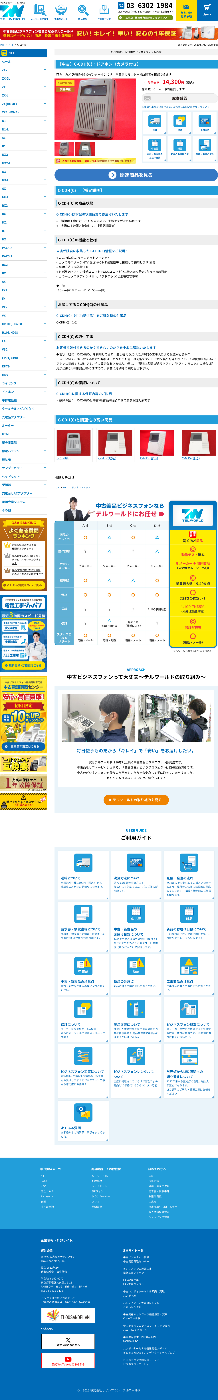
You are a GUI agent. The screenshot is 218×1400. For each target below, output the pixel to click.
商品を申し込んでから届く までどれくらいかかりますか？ (26, 559)
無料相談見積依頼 (186, 14)
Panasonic (47, 1196)
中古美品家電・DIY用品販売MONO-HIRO (139, 1339)
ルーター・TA (100, 1176)
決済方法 (154, 1181)
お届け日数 (155, 1196)
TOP (2, 44)
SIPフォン (98, 1191)
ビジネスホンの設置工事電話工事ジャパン (137, 1270)
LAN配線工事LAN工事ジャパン (133, 1282)
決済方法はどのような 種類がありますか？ (24, 546)
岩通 (43, 1201)
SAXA (44, 1181)
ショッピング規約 (159, 1217)
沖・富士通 (47, 1206)
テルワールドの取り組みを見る (137, 799)
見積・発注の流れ (159, 1186)
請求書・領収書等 (159, 1191)
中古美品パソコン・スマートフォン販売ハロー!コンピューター (146, 1327)
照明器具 (97, 1206)
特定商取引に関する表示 (163, 1206)
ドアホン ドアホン (81, 487)
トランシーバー (101, 1196)
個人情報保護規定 (159, 1212)
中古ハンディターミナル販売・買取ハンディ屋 (144, 1293)
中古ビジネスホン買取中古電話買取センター (136, 1259)
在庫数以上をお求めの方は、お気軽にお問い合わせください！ (175, 106)
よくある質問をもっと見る (24, 585)
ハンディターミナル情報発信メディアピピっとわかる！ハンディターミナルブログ (149, 1350)
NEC (43, 1186)
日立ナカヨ (47, 1191)
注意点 (152, 1201)
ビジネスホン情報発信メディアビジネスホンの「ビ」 (141, 1362)
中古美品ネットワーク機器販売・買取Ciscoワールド (145, 1316)
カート (207, 14)
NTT (11, 44)
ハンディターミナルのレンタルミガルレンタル (141, 1305)
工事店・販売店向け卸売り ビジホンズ (146, 17)
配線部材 (97, 1181)
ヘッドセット (99, 1186)
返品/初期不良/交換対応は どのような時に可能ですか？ (27, 572)
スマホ (96, 1201)
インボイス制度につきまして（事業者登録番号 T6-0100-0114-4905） (66, 1300)
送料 (151, 1176)
